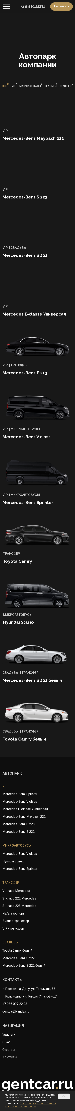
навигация (13, 1025)
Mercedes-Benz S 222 (18, 958)
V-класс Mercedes (16, 891)
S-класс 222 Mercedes (19, 898)
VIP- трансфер (13, 928)
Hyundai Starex (13, 861)
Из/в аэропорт (13, 913)
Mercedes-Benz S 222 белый (23, 965)
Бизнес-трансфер (15, 921)
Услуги (7, 1035)
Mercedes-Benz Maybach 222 (24, 817)
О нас (6, 1042)
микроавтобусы (17, 845)
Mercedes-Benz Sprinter (19, 869)
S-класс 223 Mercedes (19, 906)
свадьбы (10, 942)
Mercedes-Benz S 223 (18, 824)
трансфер (10, 882)
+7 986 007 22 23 (14, 1004)
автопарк (12, 773)
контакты (12, 979)
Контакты (9, 1057)
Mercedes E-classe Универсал (25, 809)
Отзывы (8, 1050)
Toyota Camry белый (17, 950)
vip (5, 786)
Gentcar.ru (33, 6)
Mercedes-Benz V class (19, 854)
